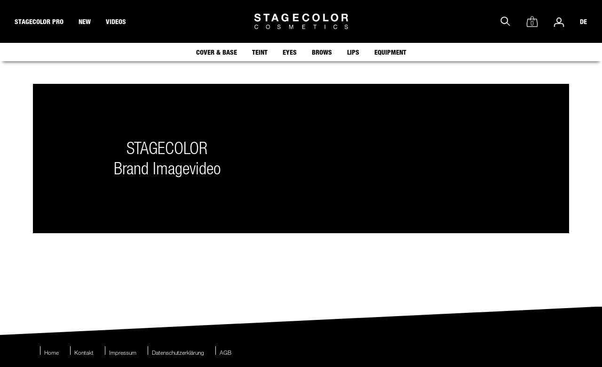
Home (51, 352)
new (85, 21)
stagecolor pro (39, 21)
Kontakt (84, 352)
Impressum (122, 352)
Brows (322, 52)
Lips (353, 52)
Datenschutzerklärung (178, 352)
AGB (225, 352)
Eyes (290, 52)
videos (116, 21)
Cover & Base (216, 52)
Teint (260, 52)
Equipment (390, 52)
